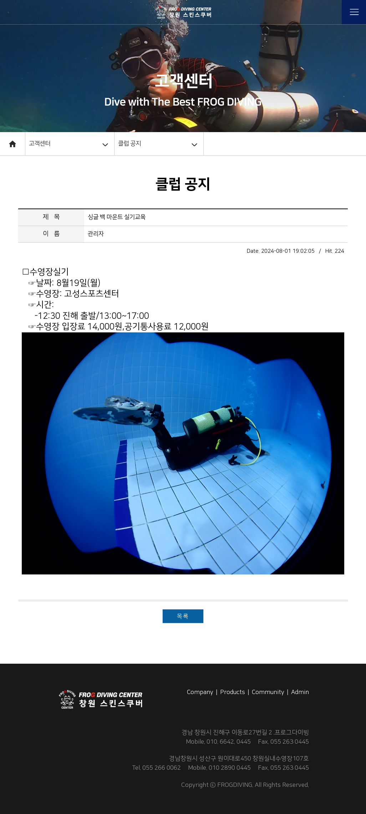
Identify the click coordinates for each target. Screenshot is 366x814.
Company (200, 692)
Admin (300, 692)
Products (232, 692)
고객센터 (39, 143)
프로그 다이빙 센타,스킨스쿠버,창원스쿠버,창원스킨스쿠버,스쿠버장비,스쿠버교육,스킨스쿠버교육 (183, 12)
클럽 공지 (129, 143)
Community (268, 692)
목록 (183, 616)
